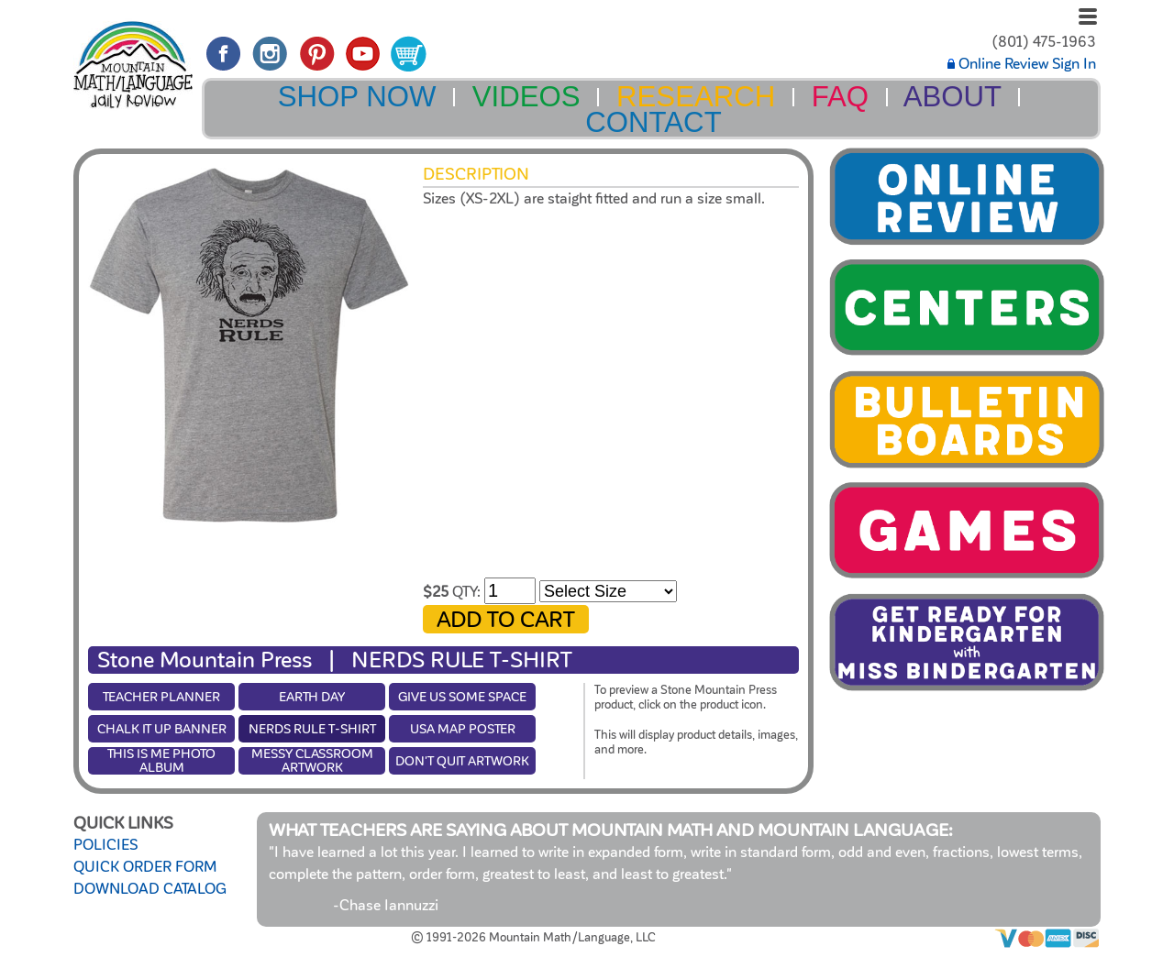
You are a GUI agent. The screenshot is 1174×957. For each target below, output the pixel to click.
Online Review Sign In (1021, 64)
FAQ (840, 97)
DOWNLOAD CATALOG (150, 889)
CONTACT (653, 122)
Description (476, 174)
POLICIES (105, 845)
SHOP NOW (357, 97)
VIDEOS (526, 97)
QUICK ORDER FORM (144, 867)
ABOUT (952, 97)
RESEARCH (695, 97)
